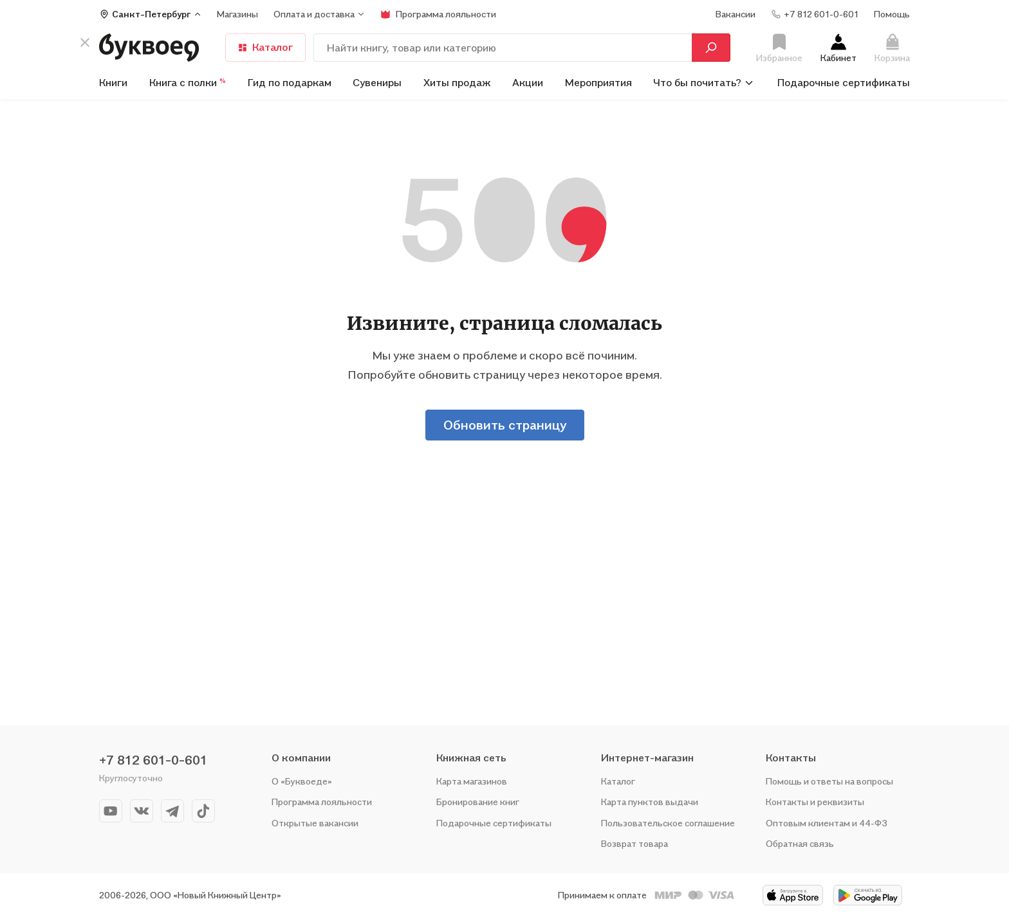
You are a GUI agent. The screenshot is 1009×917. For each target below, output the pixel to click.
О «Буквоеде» (302, 781)
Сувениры (377, 82)
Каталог (265, 47)
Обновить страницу (504, 425)
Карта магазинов (471, 781)
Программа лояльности (322, 801)
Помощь (892, 13)
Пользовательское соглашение (668, 822)
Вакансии (735, 13)
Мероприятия (598, 82)
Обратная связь (800, 843)
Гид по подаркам (289, 82)
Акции (527, 82)
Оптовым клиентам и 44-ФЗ (826, 822)
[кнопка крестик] (85, 46)
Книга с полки (187, 82)
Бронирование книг (477, 801)
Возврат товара (634, 843)
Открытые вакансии (315, 822)
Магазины (237, 13)
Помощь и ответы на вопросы (829, 781)
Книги (113, 82)
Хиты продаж (457, 82)
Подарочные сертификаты (843, 82)
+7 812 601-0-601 (153, 760)
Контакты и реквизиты (815, 801)
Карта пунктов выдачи (649, 801)
